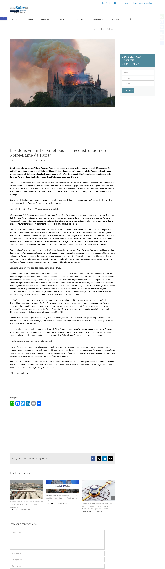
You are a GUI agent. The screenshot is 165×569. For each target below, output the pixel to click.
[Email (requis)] (57, 559)
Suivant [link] (110, 29)
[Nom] (138, 72)
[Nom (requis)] (57, 553)
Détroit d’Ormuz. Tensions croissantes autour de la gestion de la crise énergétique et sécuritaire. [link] (26, 504)
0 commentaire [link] (25, 510)
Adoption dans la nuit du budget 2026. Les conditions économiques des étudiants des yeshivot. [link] (61, 498)
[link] (106, 3)
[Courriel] (138, 83)
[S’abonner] (128, 90)
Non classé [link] (48, 161)
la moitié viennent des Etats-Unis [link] (55, 276)
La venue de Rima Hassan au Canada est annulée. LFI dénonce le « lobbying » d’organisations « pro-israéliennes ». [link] (97, 506)
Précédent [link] (100, 29)
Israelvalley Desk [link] (18, 161)
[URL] (57, 566)
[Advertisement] (62, 129)
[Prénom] (138, 78)
